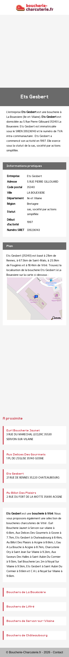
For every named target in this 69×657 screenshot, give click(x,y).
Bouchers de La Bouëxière (26, 592)
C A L (34, 571)
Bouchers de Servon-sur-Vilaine (30, 621)
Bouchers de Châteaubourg (26, 635)
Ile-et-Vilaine (31, 117)
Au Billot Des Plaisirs (21, 492)
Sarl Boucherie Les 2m (31, 561)
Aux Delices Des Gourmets (25, 454)
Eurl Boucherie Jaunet (23, 430)
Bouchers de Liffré (20, 606)
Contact (58, 652)
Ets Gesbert (15, 473)
